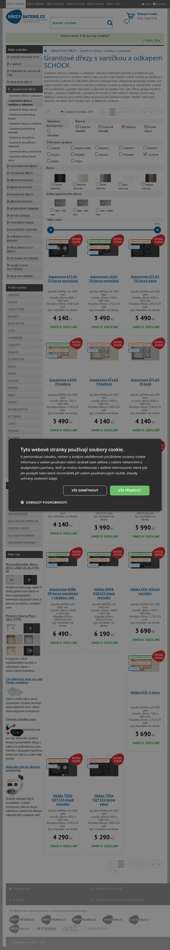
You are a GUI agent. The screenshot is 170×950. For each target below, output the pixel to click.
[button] (44, 502)
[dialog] (85, 475)
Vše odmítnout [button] (85, 490)
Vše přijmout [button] (129, 490)
